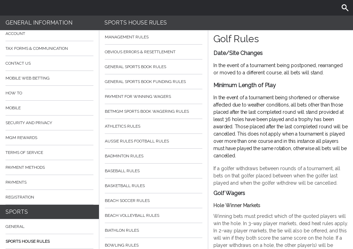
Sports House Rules (28, 241)
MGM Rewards (21, 137)
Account (49, 33)
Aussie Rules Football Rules (154, 141)
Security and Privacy (29, 122)
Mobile (13, 107)
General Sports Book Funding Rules (154, 81)
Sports (17, 212)
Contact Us (18, 63)
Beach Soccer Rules (154, 200)
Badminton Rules (154, 156)
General (15, 226)
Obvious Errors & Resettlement (154, 51)
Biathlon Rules (154, 230)
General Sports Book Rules (154, 66)
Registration (20, 197)
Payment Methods (49, 167)
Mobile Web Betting (28, 78)
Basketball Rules (154, 185)
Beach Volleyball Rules (154, 215)
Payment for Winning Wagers (154, 96)
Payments (49, 182)
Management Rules (154, 37)
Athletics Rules (154, 126)
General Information (39, 22)
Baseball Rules (154, 170)
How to (49, 93)
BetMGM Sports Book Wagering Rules (154, 111)
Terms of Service (49, 152)
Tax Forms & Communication (49, 48)
